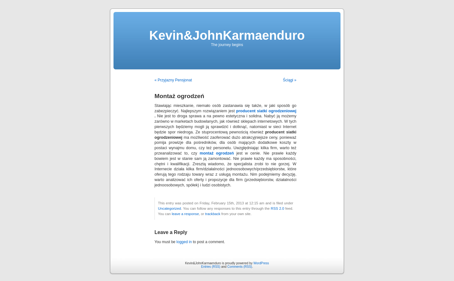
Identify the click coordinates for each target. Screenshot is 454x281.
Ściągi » (289, 80)
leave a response (185, 214)
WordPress (261, 263)
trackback (212, 214)
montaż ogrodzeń (217, 153)
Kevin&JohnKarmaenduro (227, 35)
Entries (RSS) (210, 266)
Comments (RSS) (239, 266)
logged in (184, 242)
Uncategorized (169, 208)
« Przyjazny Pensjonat (173, 80)
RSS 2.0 (277, 208)
